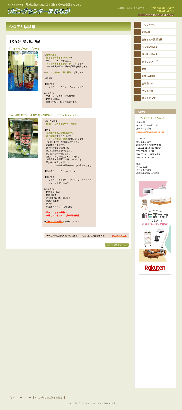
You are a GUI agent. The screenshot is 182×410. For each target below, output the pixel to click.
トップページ (148, 25)
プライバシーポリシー (19, 397)
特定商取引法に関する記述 (49, 397)
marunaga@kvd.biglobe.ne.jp (150, 132)
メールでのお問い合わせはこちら (156, 15)
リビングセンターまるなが (53, 11)
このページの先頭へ (117, 245)
